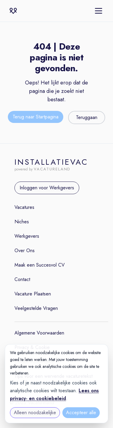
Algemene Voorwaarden (39, 332)
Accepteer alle (81, 412)
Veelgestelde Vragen (36, 308)
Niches (21, 221)
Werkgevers (26, 236)
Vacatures (24, 207)
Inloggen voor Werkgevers (47, 187)
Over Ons (24, 250)
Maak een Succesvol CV (39, 264)
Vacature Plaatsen (32, 293)
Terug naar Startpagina (35, 116)
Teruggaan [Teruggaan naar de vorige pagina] (86, 117)
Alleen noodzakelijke (35, 412)
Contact (22, 279)
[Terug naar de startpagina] (35, 117)
